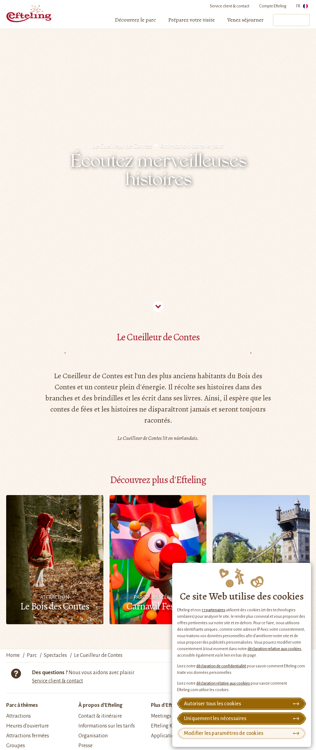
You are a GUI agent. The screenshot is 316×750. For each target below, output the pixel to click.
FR (302, 7)
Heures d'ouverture (27, 726)
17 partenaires (213, 610)
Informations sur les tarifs (106, 726)
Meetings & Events (171, 716)
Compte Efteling (272, 6)
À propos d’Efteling (100, 705)
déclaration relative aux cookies (274, 649)
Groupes (15, 745)
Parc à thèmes (22, 705)
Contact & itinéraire (100, 716)
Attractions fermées (27, 736)
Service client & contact (229, 6)
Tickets (291, 20)
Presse (85, 745)
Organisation (93, 736)
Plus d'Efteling (167, 705)
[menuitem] (135, 20)
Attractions (18, 716)
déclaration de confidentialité (221, 666)
